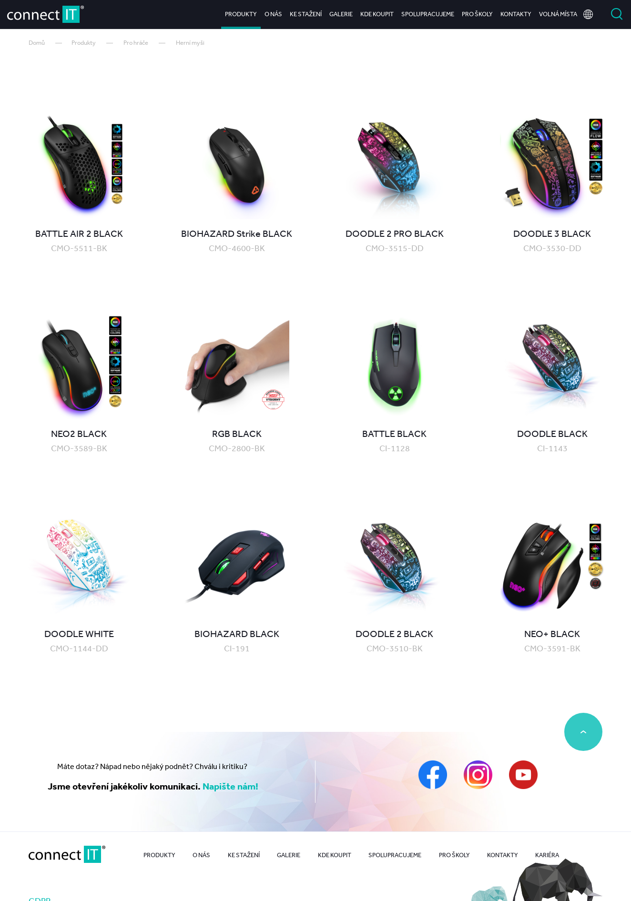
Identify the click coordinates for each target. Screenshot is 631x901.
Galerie (341, 14)
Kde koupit (377, 14)
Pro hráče (135, 43)
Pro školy (477, 14)
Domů (37, 43)
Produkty (241, 14)
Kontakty (515, 14)
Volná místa (558, 14)
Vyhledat (617, 14)
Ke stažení (306, 14)
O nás (273, 14)
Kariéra (547, 855)
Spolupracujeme (427, 14)
